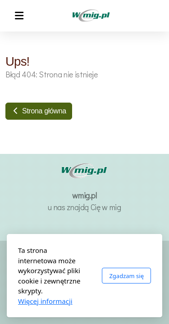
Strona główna (38, 111)
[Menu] (19, 15)
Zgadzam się (126, 276)
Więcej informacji (45, 301)
